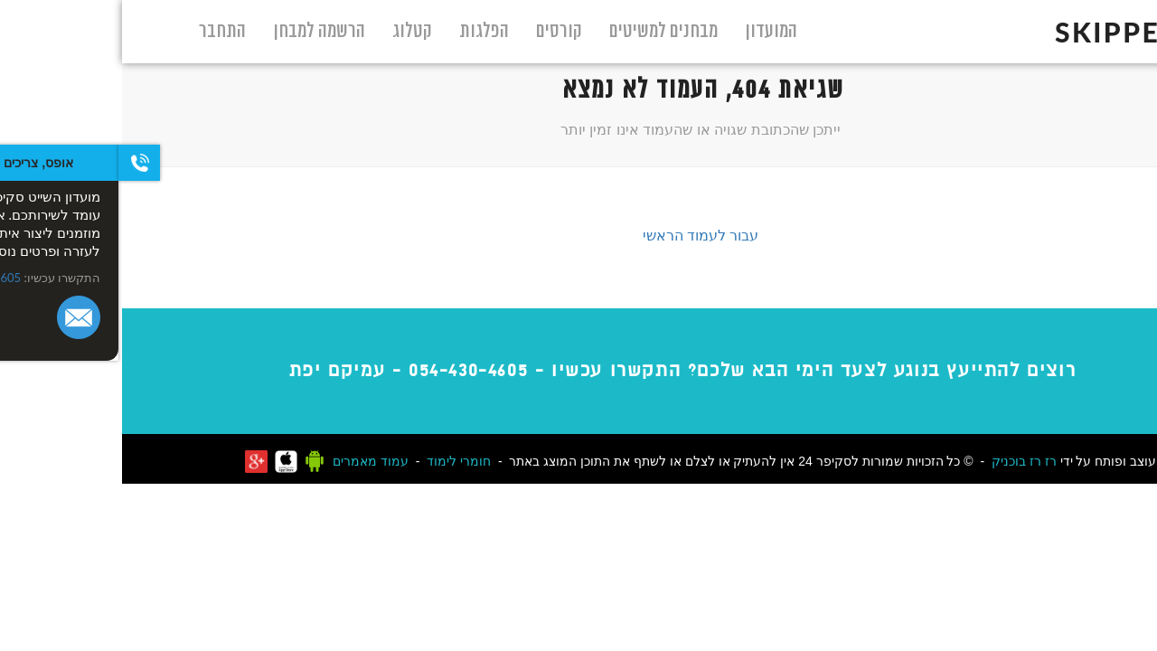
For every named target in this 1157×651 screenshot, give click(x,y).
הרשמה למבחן (197, 31)
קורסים (437, 31)
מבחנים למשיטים (541, 31)
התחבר (100, 31)
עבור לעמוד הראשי (578, 234)
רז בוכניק (894, 461)
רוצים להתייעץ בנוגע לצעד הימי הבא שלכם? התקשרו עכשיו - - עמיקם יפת (560, 370)
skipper (1013, 31)
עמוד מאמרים (249, 461)
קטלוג (290, 31)
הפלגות (362, 31)
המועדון (649, 31)
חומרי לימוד (337, 461)
